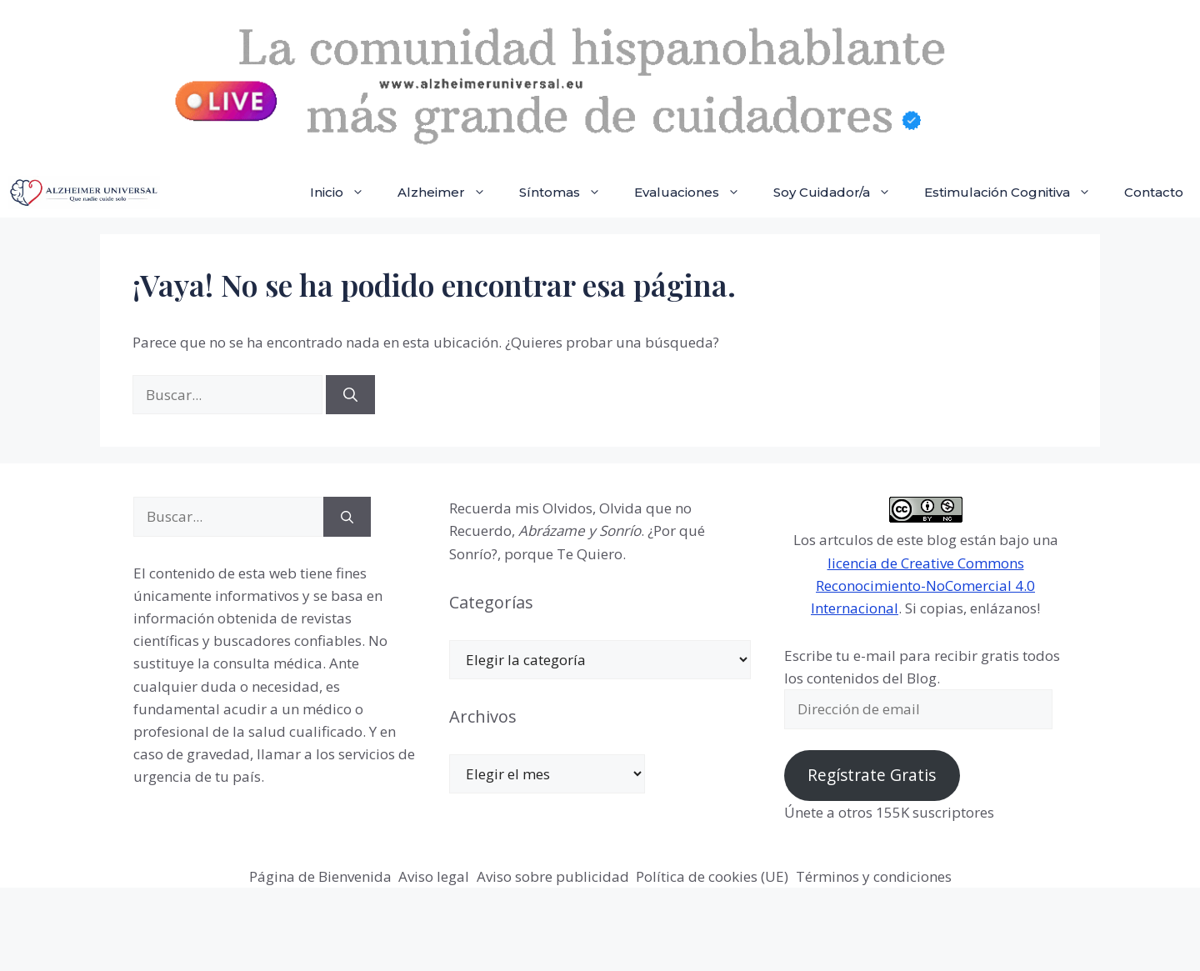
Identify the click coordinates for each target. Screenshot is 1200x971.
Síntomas (568, 193)
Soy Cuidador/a (840, 193)
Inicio (345, 193)
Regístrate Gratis (872, 775)
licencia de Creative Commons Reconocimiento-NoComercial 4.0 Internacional (923, 585)
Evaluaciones (695, 193)
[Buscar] (350, 395)
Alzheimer (450, 193)
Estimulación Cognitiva (1016, 193)
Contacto (1153, 192)
